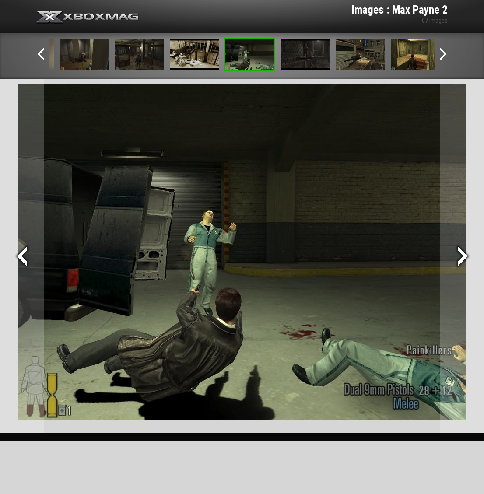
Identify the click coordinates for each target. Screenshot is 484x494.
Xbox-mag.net (87, 17)
